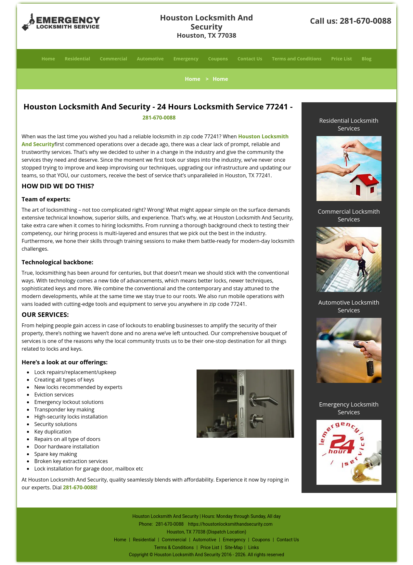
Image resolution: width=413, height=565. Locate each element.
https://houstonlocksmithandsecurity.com (230, 524)
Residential (77, 59)
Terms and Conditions (296, 59)
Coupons (218, 59)
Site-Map (234, 547)
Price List (341, 59)
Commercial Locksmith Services (349, 215)
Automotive (150, 59)
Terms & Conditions (174, 547)
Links (253, 547)
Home (48, 59)
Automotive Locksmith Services (348, 306)
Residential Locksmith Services (348, 124)
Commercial (113, 59)
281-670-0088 (365, 20)
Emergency (186, 59)
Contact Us (250, 59)
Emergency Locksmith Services (349, 408)
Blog (366, 59)
